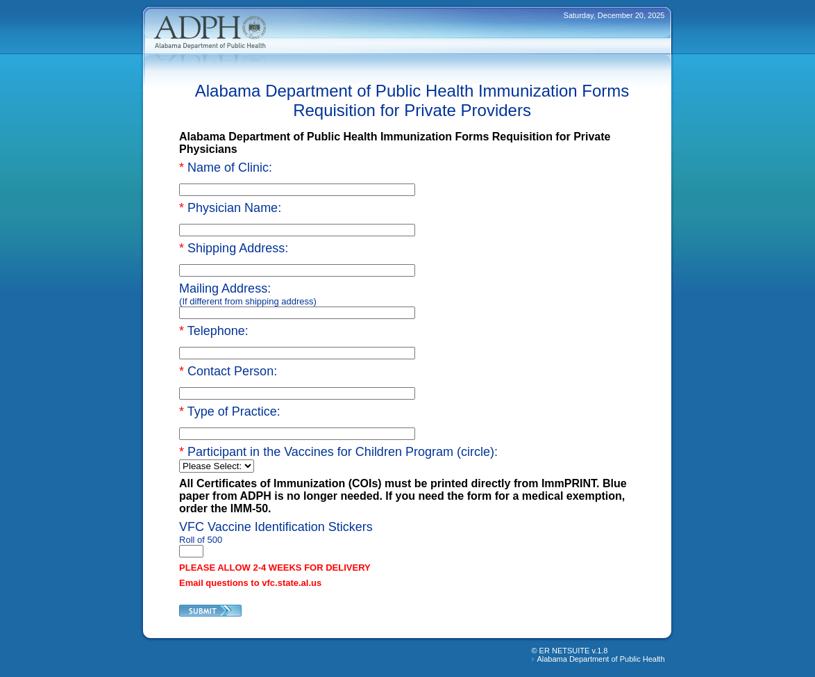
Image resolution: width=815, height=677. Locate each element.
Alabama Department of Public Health (600, 659)
